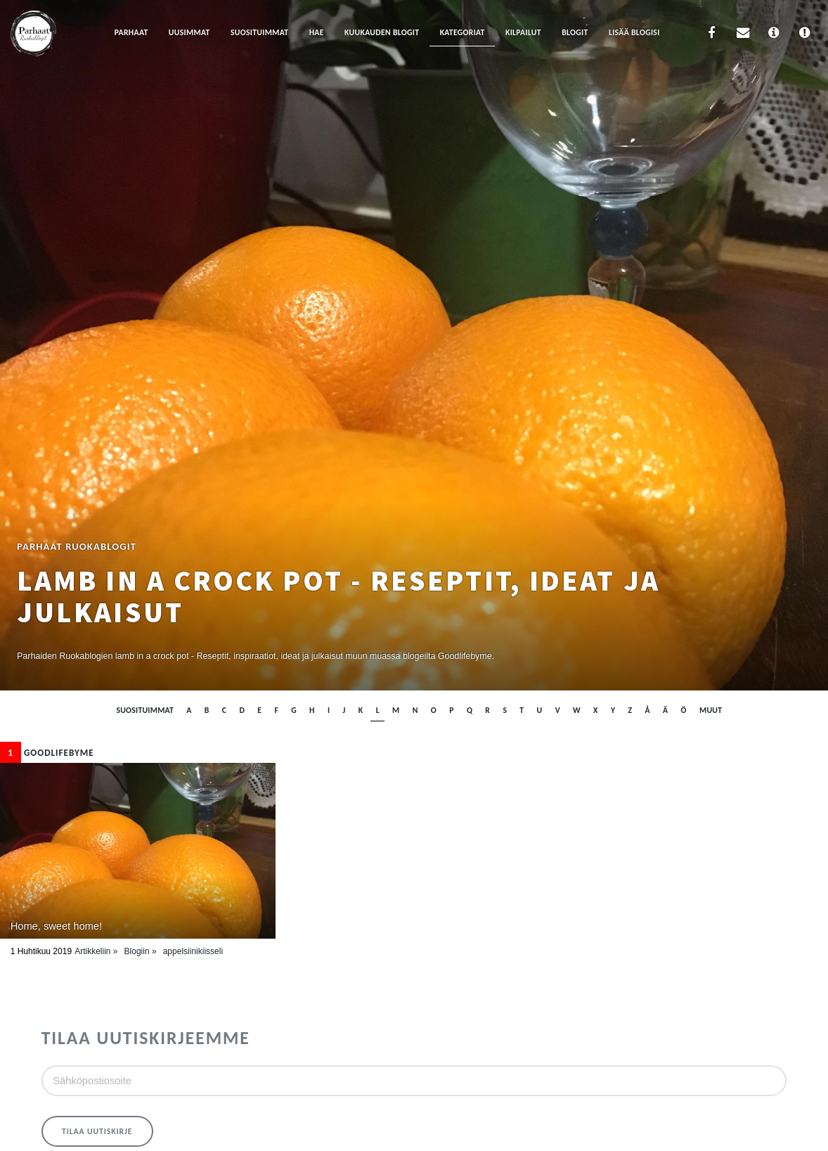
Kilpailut (523, 32)
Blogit (575, 32)
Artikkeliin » (96, 951)
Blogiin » (140, 951)
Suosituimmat (259, 32)
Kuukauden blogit (381, 32)
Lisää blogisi (634, 32)
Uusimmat (189, 32)
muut (710, 710)
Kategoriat (462, 32)
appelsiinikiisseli (193, 951)
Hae (316, 32)
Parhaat (131, 32)
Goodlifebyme (47, 753)
